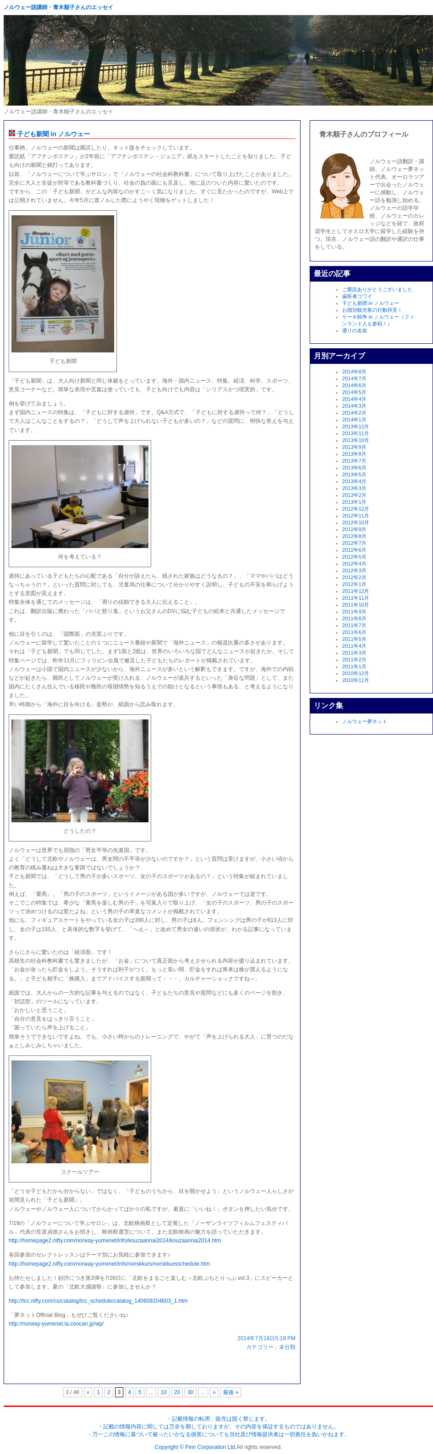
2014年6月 (354, 385)
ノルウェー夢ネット (364, 721)
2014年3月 (354, 406)
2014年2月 (354, 412)
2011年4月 (354, 646)
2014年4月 (354, 399)
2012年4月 (354, 563)
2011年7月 (354, 625)
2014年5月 (354, 392)
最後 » (230, 1392)
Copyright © (170, 1447)
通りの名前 (354, 330)
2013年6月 (354, 467)
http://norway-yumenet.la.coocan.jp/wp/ (56, 1324)
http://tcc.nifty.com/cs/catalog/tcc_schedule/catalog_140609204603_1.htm (98, 1301)
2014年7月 (354, 378)
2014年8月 (354, 371)
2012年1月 (354, 584)
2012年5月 (354, 556)
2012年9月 (354, 529)
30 (190, 1392)
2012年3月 (354, 570)
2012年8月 (354, 536)
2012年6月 (354, 550)
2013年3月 (354, 488)
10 (164, 1392)
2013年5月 (354, 474)
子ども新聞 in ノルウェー (49, 134)
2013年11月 (355, 433)
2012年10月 (355, 522)
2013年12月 (355, 426)
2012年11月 (355, 515)
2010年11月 (355, 680)
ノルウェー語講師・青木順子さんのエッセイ (58, 7)
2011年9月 (354, 611)
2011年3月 (354, 652)
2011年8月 (354, 618)
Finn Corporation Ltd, (211, 1447)
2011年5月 (354, 639)
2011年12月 (355, 591)
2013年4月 (354, 481)
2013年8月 (354, 454)
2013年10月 (355, 440)
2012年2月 (354, 577)
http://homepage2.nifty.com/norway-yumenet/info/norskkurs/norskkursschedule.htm (109, 1264)
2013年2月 (354, 495)
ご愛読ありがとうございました (377, 289)
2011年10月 (355, 604)
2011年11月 (355, 598)
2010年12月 (355, 673)
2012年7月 (354, 543)
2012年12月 (355, 508)
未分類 (287, 1347)
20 (177, 1392)
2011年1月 (354, 666)
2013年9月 (354, 447)
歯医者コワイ (357, 296)
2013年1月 (354, 502)
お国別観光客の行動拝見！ (372, 310)
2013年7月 (354, 460)
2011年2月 (354, 659)
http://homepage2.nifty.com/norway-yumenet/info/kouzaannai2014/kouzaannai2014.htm (115, 1240)
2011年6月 (354, 632)
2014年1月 (354, 419)
